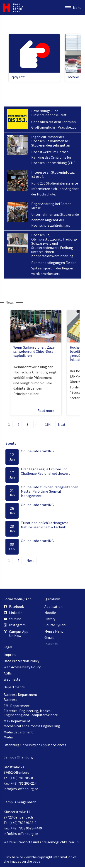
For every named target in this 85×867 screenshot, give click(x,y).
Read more (47, 410)
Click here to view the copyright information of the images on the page (40, 859)
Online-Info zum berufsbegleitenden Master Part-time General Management (49, 491)
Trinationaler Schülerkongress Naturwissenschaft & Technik (44, 524)
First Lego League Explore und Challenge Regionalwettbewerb (45, 471)
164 (48, 424)
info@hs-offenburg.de (21, 788)
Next (62, 424)
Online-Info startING (37, 451)
